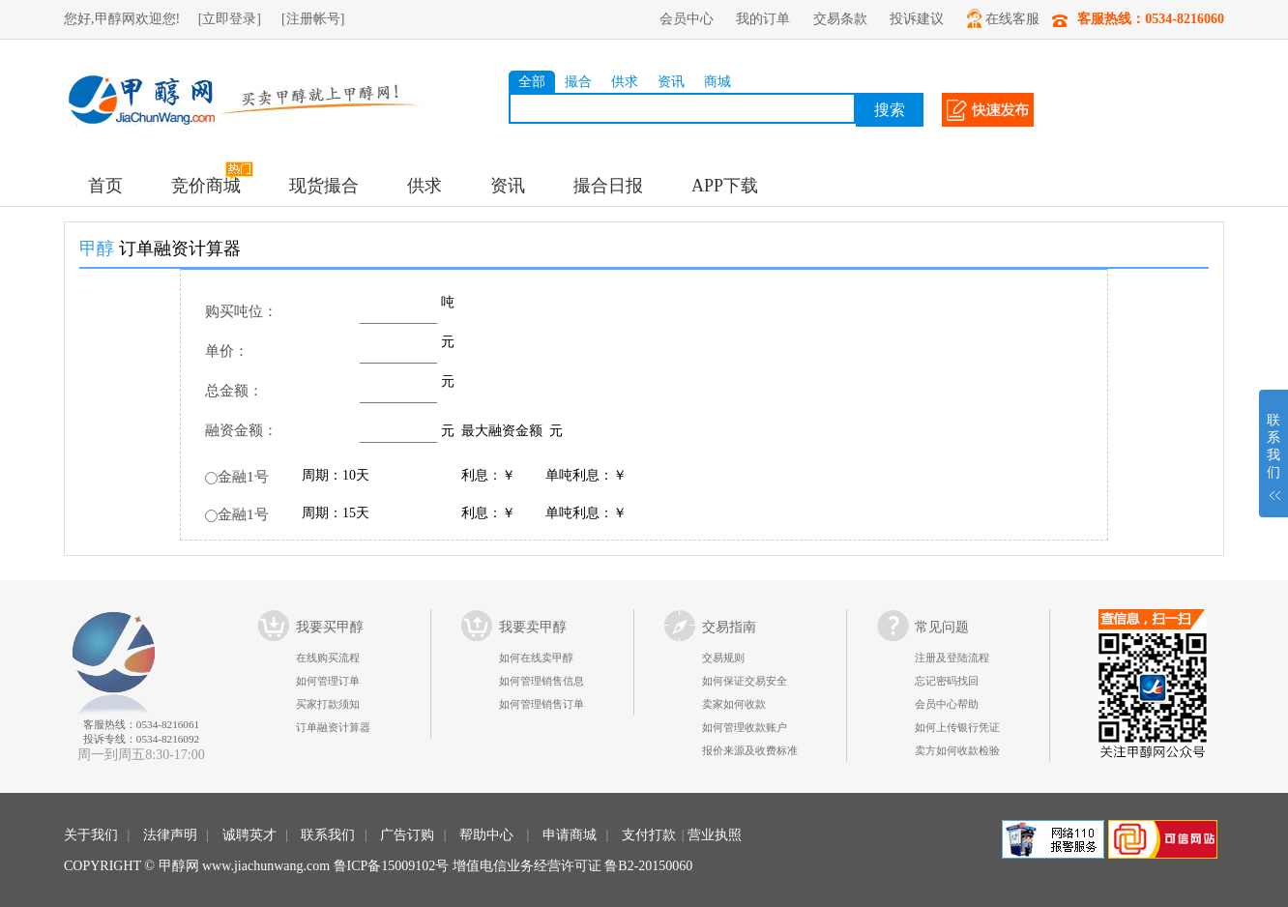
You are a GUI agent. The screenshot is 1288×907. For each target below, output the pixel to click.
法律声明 (170, 835)
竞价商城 (206, 185)
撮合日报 (608, 185)
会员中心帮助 (947, 704)
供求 (624, 81)
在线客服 (1003, 18)
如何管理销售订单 (541, 704)
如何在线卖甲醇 (536, 657)
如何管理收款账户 (744, 727)
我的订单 (763, 19)
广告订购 (407, 835)
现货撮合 (324, 185)
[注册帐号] (312, 19)
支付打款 (649, 835)
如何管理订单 (328, 681)
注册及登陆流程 (952, 657)
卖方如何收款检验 (957, 750)
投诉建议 (917, 19)
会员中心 (686, 19)
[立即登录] (229, 19)
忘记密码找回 (947, 681)
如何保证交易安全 (744, 681)
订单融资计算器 (333, 727)
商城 (717, 81)
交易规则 (723, 657)
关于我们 (91, 835)
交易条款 (840, 19)
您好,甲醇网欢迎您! (122, 19)
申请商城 (569, 835)
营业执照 (715, 835)
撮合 (578, 81)
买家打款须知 (328, 704)
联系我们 (328, 835)
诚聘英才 (249, 835)
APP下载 (724, 185)
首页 (105, 185)
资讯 (671, 81)
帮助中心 (486, 835)
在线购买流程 (328, 657)
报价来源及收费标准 (750, 750)
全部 (531, 81)
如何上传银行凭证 (957, 727)
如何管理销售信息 (541, 681)
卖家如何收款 (734, 704)
